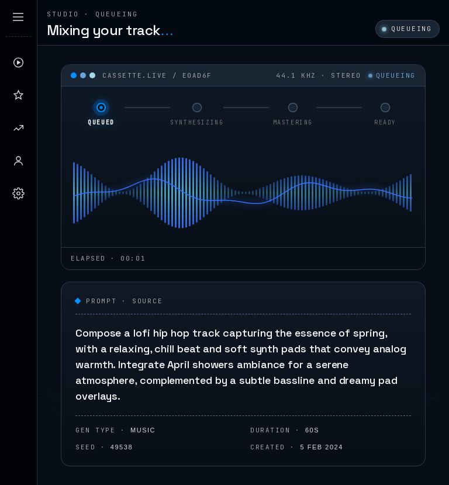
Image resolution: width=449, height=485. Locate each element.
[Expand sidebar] (18, 17)
